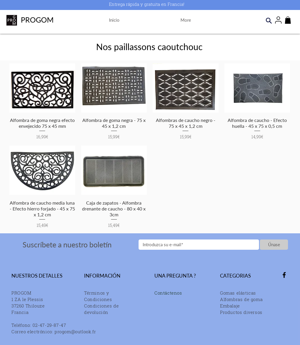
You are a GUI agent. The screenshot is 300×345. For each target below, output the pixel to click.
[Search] (268, 20)
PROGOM (37, 19)
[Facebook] (284, 275)
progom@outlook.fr (75, 331)
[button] (288, 20)
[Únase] (274, 244)
